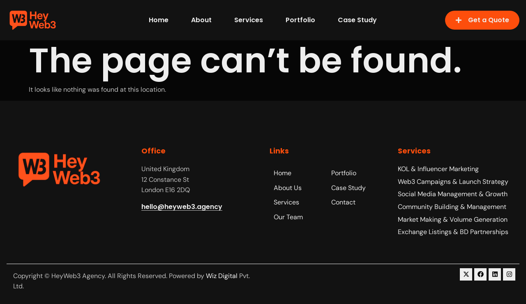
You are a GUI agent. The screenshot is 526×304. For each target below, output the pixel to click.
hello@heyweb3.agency (181, 206)
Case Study (357, 20)
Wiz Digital (222, 276)
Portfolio (300, 20)
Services (248, 20)
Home (158, 20)
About (201, 20)
